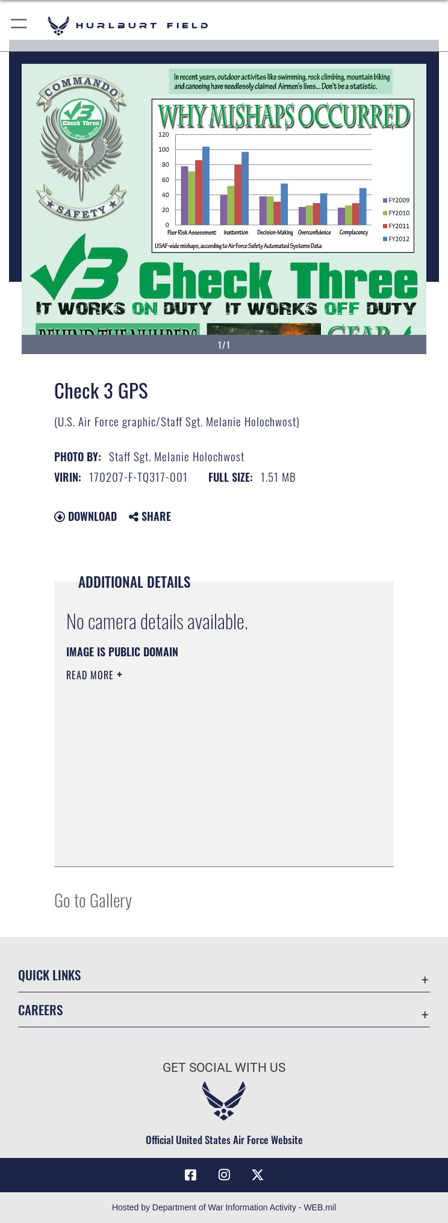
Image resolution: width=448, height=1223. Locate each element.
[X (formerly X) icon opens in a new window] (258, 1175)
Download (85, 516)
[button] (19, 25)
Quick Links (49, 974)
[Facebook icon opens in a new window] (190, 1175)
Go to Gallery (93, 899)
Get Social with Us (224, 1067)
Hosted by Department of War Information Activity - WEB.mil (224, 1207)
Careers (40, 1009)
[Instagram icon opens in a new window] (224, 1175)
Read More (91, 675)
